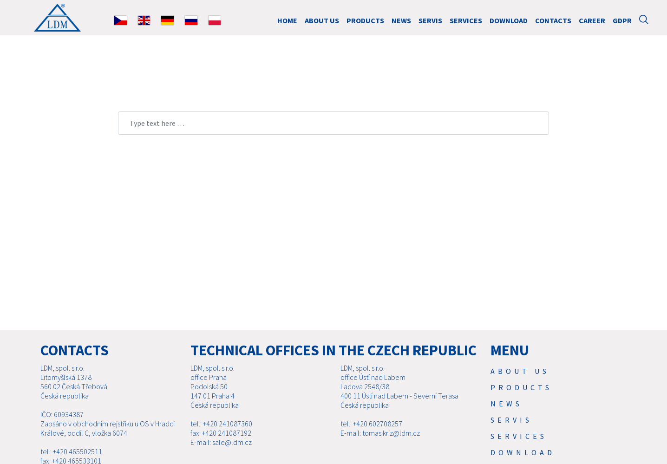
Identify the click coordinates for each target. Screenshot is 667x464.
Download (509, 20)
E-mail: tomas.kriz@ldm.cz (380, 433)
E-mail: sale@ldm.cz (221, 442)
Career (592, 20)
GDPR (622, 20)
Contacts (553, 20)
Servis (430, 20)
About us (322, 20)
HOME (287, 20)
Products (365, 20)
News (401, 20)
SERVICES (466, 20)
